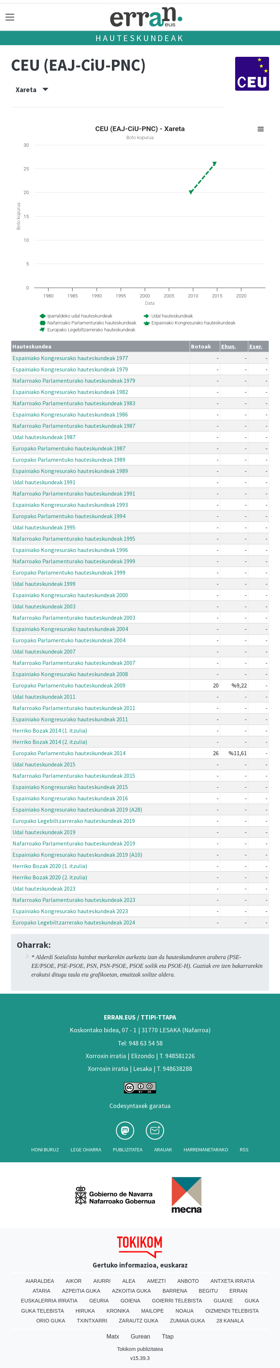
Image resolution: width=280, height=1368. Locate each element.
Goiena (130, 1301)
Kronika (117, 1311)
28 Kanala (230, 1321)
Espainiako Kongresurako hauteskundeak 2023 (70, 911)
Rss (244, 1149)
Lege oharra (86, 1149)
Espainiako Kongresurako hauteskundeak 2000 (70, 595)
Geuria (99, 1301)
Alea (128, 1281)
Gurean (140, 1336)
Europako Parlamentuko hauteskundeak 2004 (68, 640)
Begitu (208, 1291)
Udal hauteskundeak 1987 (43, 437)
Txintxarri (92, 1321)
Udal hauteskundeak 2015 (43, 764)
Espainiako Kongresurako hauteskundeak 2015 (70, 787)
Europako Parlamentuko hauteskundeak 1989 (68, 459)
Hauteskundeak (140, 38)
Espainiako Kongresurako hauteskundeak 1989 (70, 470)
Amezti (156, 1281)
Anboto (188, 1281)
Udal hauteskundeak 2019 (43, 832)
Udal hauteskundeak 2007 (43, 651)
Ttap (168, 1336)
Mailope (152, 1311)
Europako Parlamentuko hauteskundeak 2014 (68, 753)
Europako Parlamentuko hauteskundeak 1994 (68, 516)
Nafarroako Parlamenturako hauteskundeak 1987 (73, 425)
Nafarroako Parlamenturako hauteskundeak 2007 (73, 662)
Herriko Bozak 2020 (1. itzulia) (49, 866)
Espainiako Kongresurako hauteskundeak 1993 (70, 504)
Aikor (74, 1281)
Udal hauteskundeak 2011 (43, 696)
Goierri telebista (177, 1301)
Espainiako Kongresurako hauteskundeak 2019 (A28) (77, 809)
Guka (252, 1301)
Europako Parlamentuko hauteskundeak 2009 (68, 685)
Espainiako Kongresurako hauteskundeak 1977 (70, 358)
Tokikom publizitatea (140, 1349)
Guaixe (223, 1301)
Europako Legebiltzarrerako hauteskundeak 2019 (73, 820)
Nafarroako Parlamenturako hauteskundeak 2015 (73, 775)
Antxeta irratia (232, 1281)
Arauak (163, 1149)
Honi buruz (45, 1149)
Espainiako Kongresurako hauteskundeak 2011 (70, 719)
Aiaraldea (40, 1281)
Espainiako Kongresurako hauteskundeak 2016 (70, 798)
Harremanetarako (206, 1149)
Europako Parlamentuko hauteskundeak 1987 (68, 448)
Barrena (175, 1291)
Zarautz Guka (138, 1321)
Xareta (32, 89)
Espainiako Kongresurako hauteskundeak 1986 (70, 414)
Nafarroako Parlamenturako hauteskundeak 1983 (73, 403)
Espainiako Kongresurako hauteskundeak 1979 (70, 369)
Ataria (42, 1291)
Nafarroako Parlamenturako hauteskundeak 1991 (73, 493)
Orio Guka (50, 1321)
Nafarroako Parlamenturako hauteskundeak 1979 (73, 380)
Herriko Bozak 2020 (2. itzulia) (49, 877)
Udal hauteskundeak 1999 (43, 583)
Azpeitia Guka (81, 1291)
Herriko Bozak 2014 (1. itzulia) (49, 730)
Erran (238, 1291)
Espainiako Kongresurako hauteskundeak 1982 (70, 391)
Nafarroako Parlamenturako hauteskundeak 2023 (73, 899)
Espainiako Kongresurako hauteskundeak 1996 (70, 549)
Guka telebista (42, 1311)
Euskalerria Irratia (49, 1301)
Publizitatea (128, 1149)
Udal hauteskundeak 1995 (43, 527)
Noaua (184, 1311)
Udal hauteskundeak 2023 (43, 888)
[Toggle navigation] (10, 17)
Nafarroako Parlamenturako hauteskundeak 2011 (73, 707)
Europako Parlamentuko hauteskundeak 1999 (68, 572)
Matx (112, 1336)
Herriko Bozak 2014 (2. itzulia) (49, 741)
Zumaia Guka (187, 1321)
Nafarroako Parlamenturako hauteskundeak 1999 (73, 561)
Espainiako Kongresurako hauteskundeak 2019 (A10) (77, 854)
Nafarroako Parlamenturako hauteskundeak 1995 (73, 538)
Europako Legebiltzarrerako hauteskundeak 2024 (73, 922)
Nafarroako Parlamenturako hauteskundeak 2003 (73, 617)
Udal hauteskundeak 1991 (43, 482)
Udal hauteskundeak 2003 (43, 606)
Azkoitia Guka (131, 1291)
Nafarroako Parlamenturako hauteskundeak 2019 (73, 843)
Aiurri (101, 1281)
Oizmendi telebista (232, 1311)
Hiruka (85, 1311)
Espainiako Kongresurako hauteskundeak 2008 (70, 674)
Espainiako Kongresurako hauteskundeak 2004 (70, 628)
